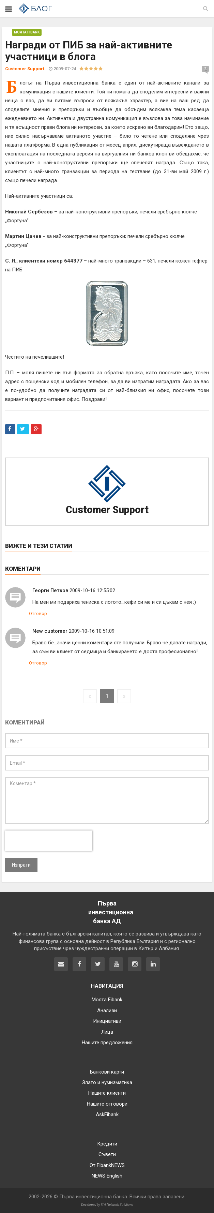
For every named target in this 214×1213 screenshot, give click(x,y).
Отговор (38, 613)
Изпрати (21, 865)
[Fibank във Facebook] (79, 964)
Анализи (107, 1010)
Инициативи (107, 1021)
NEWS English (107, 1176)
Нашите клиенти (107, 1093)
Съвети (107, 1154)
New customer (49, 631)
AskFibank (107, 1114)
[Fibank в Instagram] (134, 964)
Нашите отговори (107, 1104)
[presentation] (48, 840)
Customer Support (107, 509)
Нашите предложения (107, 1042)
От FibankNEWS (107, 1165)
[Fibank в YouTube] (116, 964)
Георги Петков (50, 590)
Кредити (107, 1144)
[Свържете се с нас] (61, 964)
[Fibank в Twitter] (98, 964)
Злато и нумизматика (107, 1082)
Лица (107, 1032)
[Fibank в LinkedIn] (153, 964)
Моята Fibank (27, 32)
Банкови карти (107, 1072)
